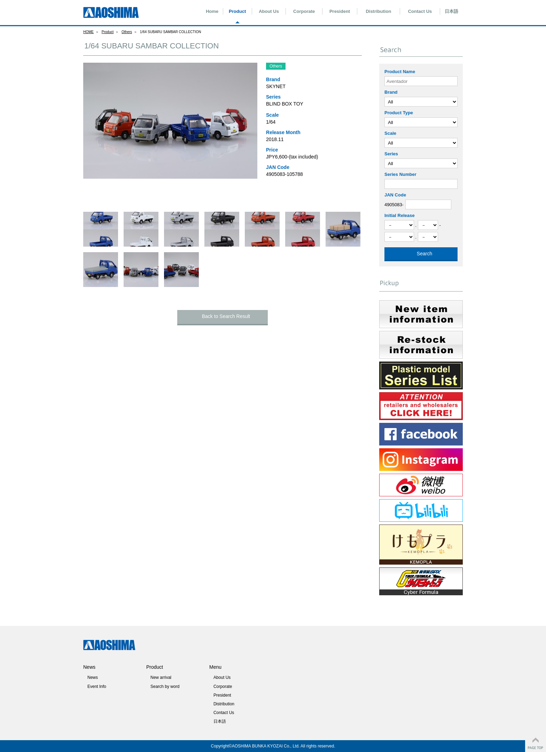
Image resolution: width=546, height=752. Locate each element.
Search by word (164, 686)
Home (212, 11)
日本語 (451, 11)
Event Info (96, 686)
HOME (88, 32)
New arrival (160, 677)
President (339, 11)
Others (127, 32)
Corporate (304, 11)
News (92, 677)
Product (237, 11)
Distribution (378, 11)
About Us (269, 11)
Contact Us (420, 11)
